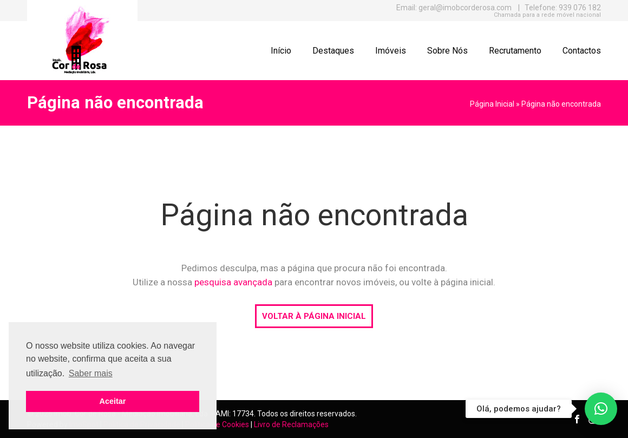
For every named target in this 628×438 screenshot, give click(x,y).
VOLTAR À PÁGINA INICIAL (314, 316)
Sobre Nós (447, 50)
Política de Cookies (217, 424)
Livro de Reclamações (291, 424)
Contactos (581, 50)
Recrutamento (515, 50)
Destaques (333, 50)
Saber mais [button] (91, 373)
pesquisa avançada (233, 282)
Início (281, 50)
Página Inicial (492, 104)
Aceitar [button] (113, 401)
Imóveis (390, 50)
